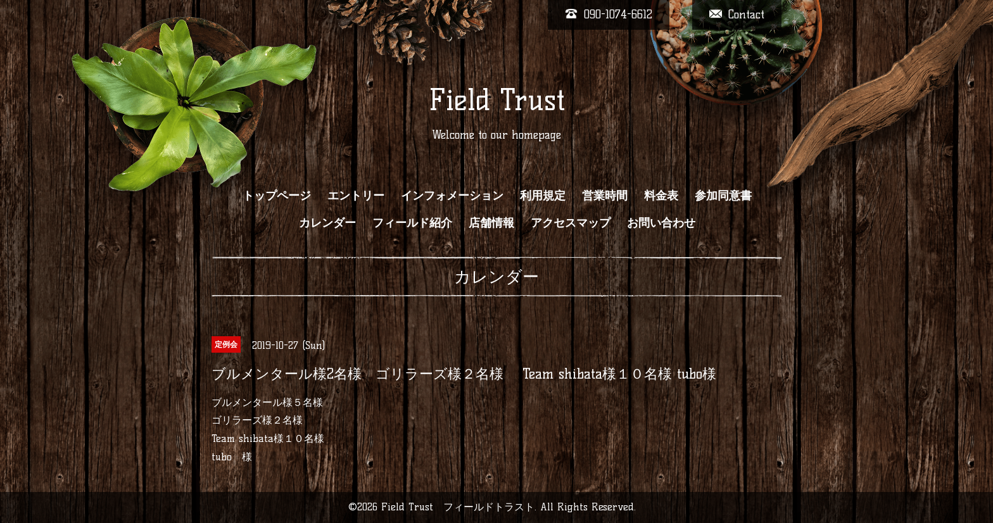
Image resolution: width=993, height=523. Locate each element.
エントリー (355, 196)
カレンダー (327, 223)
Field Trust (497, 100)
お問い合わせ (661, 223)
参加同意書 (723, 196)
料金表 (661, 196)
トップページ (277, 196)
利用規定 (543, 196)
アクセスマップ (570, 223)
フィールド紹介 (412, 223)
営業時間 (605, 196)
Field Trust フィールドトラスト (457, 507)
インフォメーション (452, 196)
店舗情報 (491, 223)
